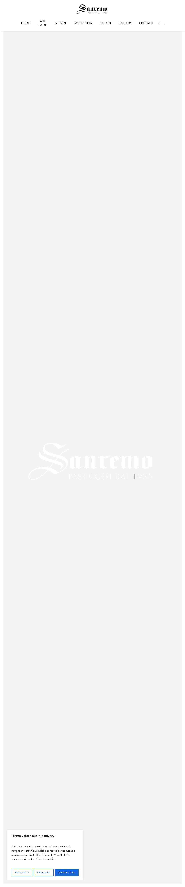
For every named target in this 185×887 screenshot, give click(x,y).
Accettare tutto (66, 872)
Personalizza (22, 872)
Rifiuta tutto (43, 872)
